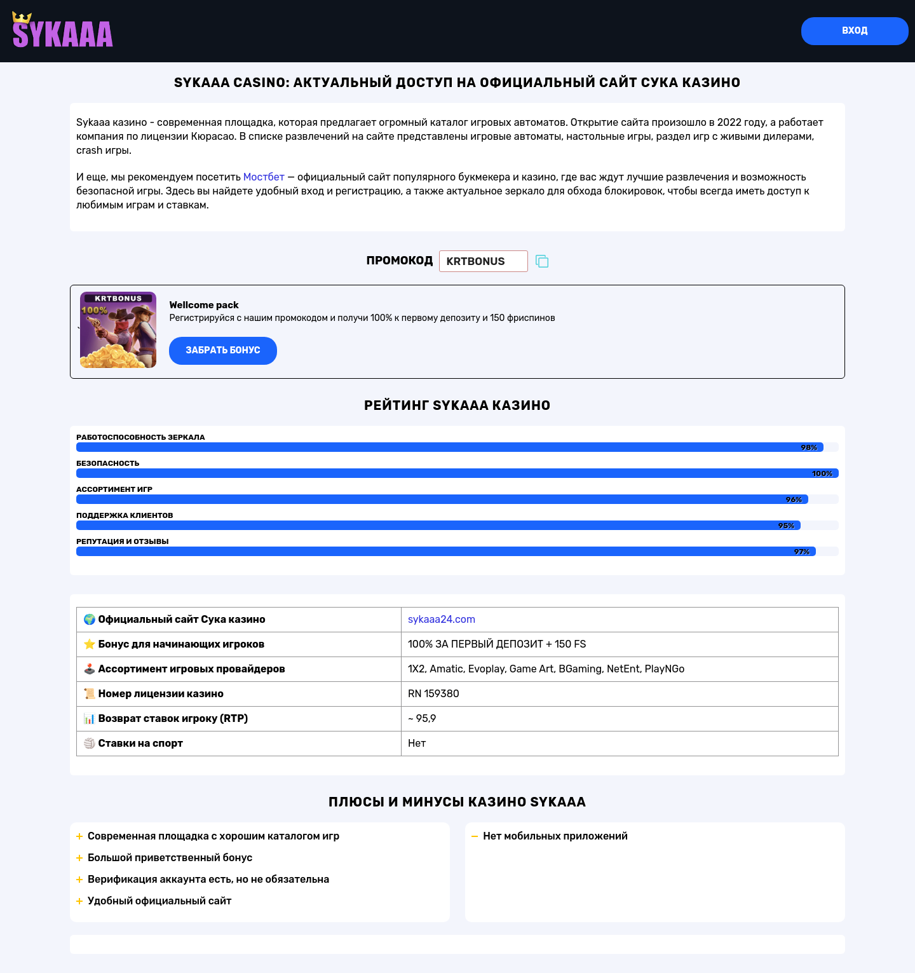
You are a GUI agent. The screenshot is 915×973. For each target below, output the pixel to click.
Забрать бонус (223, 351)
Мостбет (264, 178)
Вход (854, 31)
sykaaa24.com (441, 620)
